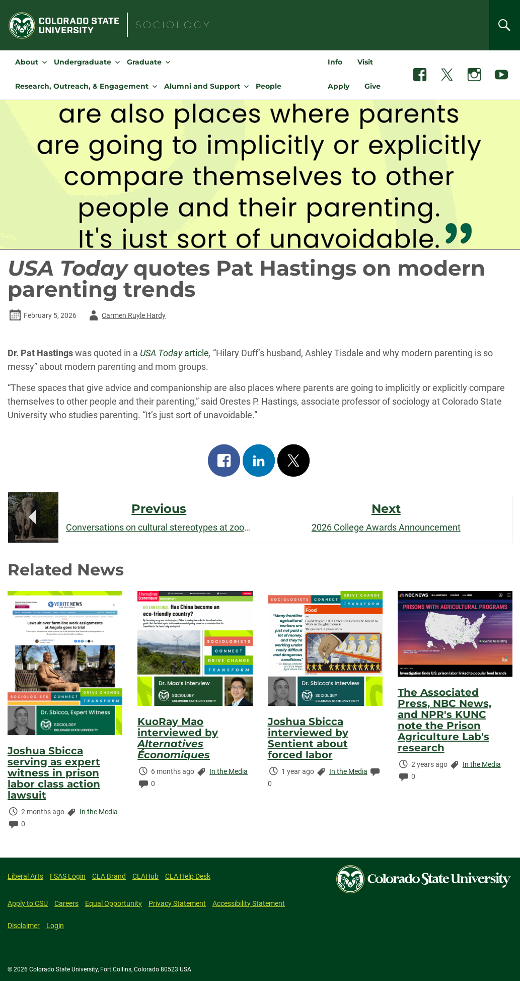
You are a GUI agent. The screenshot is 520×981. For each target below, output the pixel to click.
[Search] (504, 25)
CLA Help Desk (187, 876)
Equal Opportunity (113, 903)
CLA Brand (109, 876)
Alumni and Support (202, 86)
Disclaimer (24, 926)
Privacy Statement (177, 903)
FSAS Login (68, 876)
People (268, 86)
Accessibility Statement (248, 903)
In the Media (99, 812)
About (26, 62)
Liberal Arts (25, 876)
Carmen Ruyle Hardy (126, 315)
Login (55, 926)
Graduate (144, 62)
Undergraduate (82, 62)
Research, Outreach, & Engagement (81, 86)
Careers (66, 903)
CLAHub (145, 876)
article (174, 353)
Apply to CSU (28, 903)
